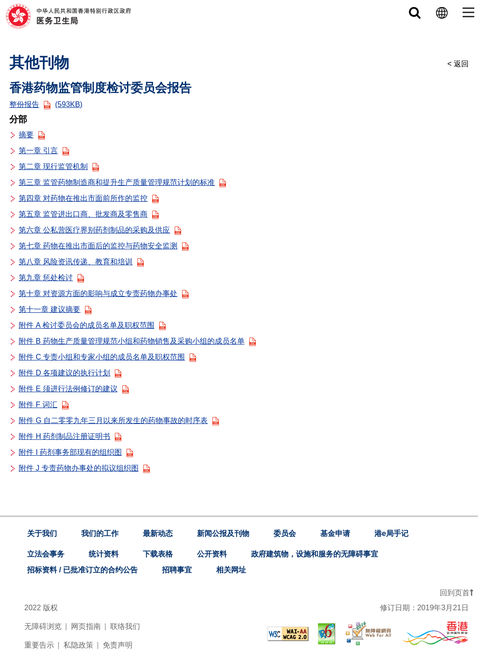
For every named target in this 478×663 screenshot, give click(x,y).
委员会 (285, 533)
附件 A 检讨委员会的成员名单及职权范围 (92, 325)
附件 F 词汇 (44, 405)
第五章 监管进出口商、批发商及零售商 (89, 214)
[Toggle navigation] (466, 12)
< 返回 (458, 64)
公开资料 (212, 554)
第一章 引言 (44, 151)
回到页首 (456, 593)
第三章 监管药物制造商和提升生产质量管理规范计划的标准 (122, 182)
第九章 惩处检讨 (51, 278)
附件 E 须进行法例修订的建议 (74, 389)
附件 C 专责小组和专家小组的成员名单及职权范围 (107, 357)
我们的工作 (100, 533)
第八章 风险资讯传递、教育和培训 (81, 262)
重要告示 (39, 645)
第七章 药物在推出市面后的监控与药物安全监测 (104, 246)
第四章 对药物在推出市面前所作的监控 (89, 198)
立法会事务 (45, 554)
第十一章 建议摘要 (55, 309)
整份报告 (46, 104)
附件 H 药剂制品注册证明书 (70, 436)
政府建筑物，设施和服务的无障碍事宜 (314, 554)
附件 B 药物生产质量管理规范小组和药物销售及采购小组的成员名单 (137, 341)
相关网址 (231, 570)
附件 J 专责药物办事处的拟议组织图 (84, 468)
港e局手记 (391, 533)
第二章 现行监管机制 (59, 166)
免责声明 (118, 645)
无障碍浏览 (43, 626)
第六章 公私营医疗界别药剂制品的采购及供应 (100, 230)
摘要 (32, 135)
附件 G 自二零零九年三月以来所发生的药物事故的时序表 (119, 420)
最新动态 (158, 533)
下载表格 (158, 554)
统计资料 (104, 554)
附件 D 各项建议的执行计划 (70, 373)
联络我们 (125, 626)
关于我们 (42, 533)
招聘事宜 (177, 570)
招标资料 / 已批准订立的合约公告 (82, 570)
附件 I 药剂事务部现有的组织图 (76, 452)
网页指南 (86, 626)
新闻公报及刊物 (223, 533)
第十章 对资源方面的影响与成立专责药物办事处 (104, 293)
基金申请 (335, 533)
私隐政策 (78, 645)
